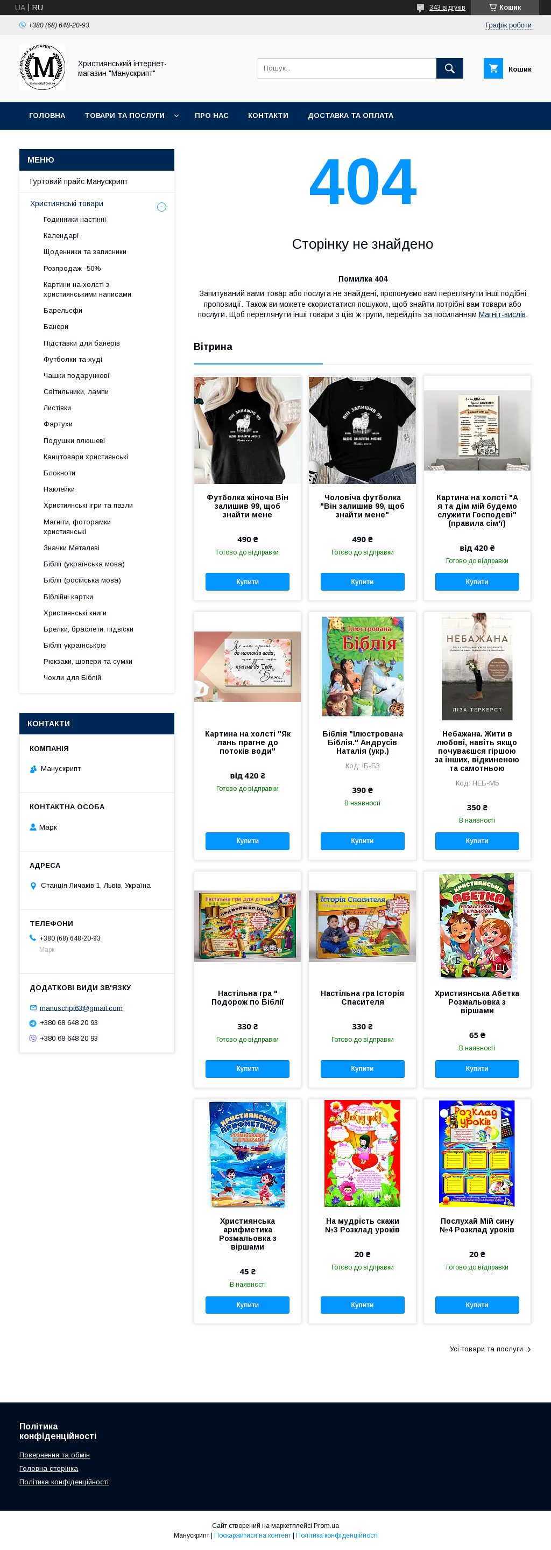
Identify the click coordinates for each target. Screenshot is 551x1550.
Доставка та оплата (350, 115)
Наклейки (59, 489)
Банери (56, 326)
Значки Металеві (72, 548)
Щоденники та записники (85, 252)
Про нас (212, 115)
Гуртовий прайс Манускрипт (89, 143)
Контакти (268, 115)
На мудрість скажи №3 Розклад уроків (362, 1225)
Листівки (57, 408)
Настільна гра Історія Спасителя (362, 997)
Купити (247, 582)
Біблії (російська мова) (82, 580)
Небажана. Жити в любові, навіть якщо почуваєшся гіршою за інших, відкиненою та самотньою (477, 751)
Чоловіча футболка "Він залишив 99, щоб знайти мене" (362, 506)
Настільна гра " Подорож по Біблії (247, 997)
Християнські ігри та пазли (88, 505)
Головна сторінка (48, 1468)
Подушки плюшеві (74, 441)
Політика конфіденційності (64, 1482)
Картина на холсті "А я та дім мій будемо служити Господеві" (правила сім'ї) (477, 510)
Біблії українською (75, 645)
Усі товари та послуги (486, 1349)
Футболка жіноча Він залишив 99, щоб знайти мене (247, 506)
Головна (47, 115)
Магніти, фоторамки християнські (77, 527)
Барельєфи (63, 310)
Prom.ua (326, 1526)
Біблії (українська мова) (84, 564)
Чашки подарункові (76, 375)
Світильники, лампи (76, 392)
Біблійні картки (68, 597)
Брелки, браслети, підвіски (88, 629)
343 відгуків (447, 7)
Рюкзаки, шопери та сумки (88, 661)
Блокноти (59, 473)
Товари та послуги (124, 115)
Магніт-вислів (502, 314)
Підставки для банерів (82, 343)
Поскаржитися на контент (252, 1535)
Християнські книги (75, 613)
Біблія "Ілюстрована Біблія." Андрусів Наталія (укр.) (362, 742)
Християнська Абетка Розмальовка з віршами (477, 1002)
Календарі (61, 236)
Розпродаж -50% (72, 268)
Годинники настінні (75, 219)
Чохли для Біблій (72, 678)
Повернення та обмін (54, 1455)
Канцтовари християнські (86, 457)
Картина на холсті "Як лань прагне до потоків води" (248, 742)
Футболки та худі (73, 359)
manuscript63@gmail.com (81, 1008)
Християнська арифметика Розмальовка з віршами (248, 1234)
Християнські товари (66, 203)
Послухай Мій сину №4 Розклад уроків (477, 1225)
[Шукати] (449, 68)
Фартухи (58, 424)
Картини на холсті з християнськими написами (87, 289)
